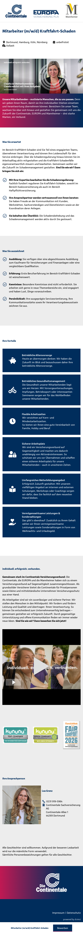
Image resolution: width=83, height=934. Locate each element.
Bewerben (62, 928)
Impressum (58, 912)
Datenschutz (74, 912)
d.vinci (78, 919)
